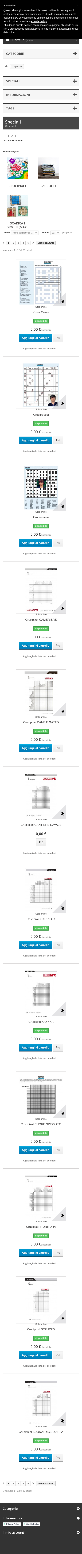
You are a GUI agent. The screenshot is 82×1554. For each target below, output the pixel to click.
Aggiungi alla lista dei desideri (39, 348)
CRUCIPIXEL (18, 186)
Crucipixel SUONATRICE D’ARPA (41, 1432)
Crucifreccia (41, 414)
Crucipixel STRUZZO (41, 1329)
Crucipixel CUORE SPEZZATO (41, 1124)
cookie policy (39, 21)
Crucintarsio (41, 517)
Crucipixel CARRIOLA (40, 919)
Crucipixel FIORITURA (41, 1226)
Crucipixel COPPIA (41, 1021)
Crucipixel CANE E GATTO (41, 722)
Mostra (45, 232)
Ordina (6, 232)
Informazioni (18, 95)
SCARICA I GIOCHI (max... (17, 225)
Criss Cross (41, 312)
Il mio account (13, 1532)
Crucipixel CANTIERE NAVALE (41, 825)
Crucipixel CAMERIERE (41, 619)
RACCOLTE (48, 186)
